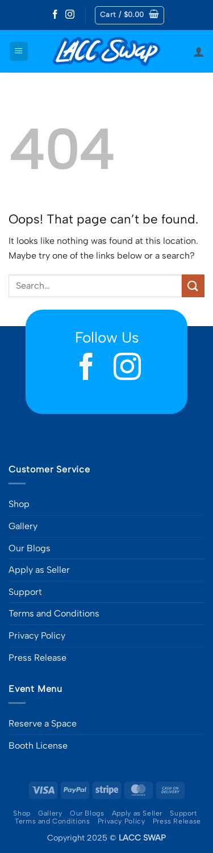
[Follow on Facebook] (55, 15)
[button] (129, 15)
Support (25, 591)
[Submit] (193, 286)
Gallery (23, 526)
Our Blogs (30, 548)
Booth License (38, 745)
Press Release (37, 657)
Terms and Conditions (54, 613)
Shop (19, 504)
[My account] (198, 51)
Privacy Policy (37, 635)
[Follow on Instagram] (69, 15)
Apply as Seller (39, 569)
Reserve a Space (43, 723)
